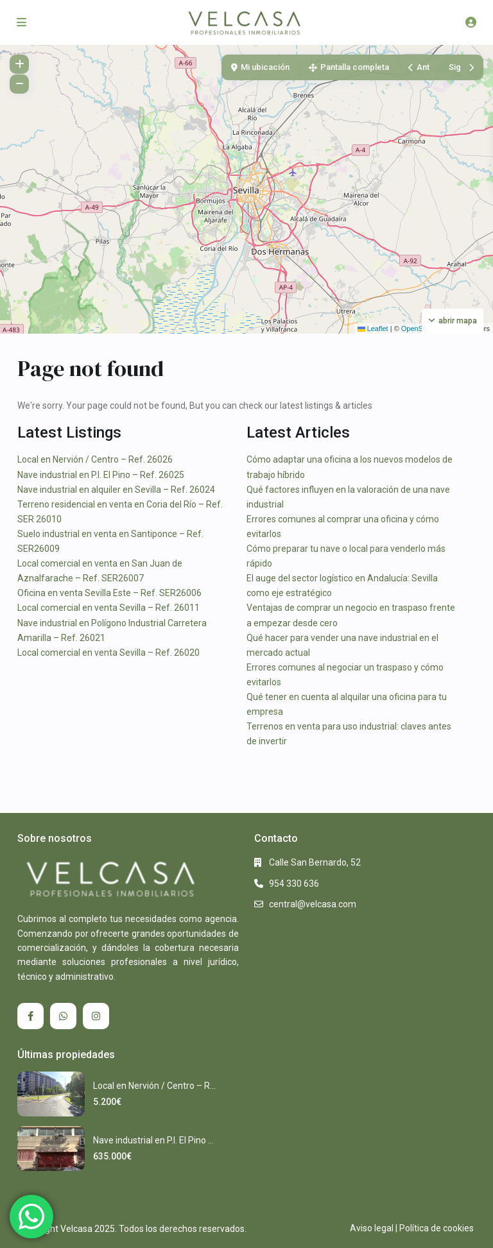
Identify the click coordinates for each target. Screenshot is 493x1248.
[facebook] (30, 1016)
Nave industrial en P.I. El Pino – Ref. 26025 (100, 475)
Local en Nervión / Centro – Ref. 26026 (95, 459)
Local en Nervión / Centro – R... (154, 1086)
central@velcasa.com (312, 904)
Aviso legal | (373, 1228)
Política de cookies (436, 1228)
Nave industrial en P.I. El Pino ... (153, 1140)
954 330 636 (294, 883)
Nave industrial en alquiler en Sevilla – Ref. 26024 (116, 489)
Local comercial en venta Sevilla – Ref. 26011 (108, 608)
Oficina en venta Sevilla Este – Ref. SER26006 (109, 593)
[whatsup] (63, 1016)
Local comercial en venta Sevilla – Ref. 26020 (108, 652)
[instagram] (96, 1016)
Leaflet (373, 328)
